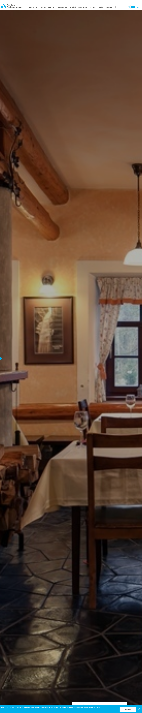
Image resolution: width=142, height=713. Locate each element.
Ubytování (51, 7)
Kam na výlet (33, 7)
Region (43, 7)
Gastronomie (62, 7)
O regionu (93, 7)
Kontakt (109, 7)
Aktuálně (73, 7)
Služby (101, 7)
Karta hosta (82, 7)
